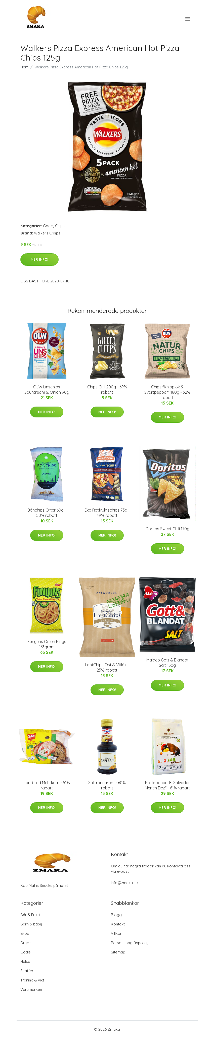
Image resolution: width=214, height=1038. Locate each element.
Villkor (116, 933)
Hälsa (25, 961)
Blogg (116, 914)
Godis (48, 225)
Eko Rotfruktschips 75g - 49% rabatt (107, 513)
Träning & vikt (32, 980)
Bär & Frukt (30, 914)
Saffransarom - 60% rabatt (107, 785)
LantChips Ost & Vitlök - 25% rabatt (107, 667)
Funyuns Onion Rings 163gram (46, 644)
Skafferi (27, 970)
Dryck (25, 942)
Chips (60, 225)
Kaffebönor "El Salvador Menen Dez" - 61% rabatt (167, 785)
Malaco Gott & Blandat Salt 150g (167, 662)
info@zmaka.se (124, 882)
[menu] (188, 19)
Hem (24, 67)
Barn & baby (31, 924)
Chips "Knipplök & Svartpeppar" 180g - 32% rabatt (167, 392)
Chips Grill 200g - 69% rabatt (107, 389)
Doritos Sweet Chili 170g (167, 528)
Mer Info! (39, 259)
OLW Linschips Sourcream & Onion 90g (46, 389)
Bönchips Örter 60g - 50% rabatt (46, 513)
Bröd (24, 933)
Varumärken (31, 989)
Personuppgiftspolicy (129, 942)
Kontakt (118, 924)
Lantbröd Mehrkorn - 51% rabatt (47, 785)
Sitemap (118, 952)
